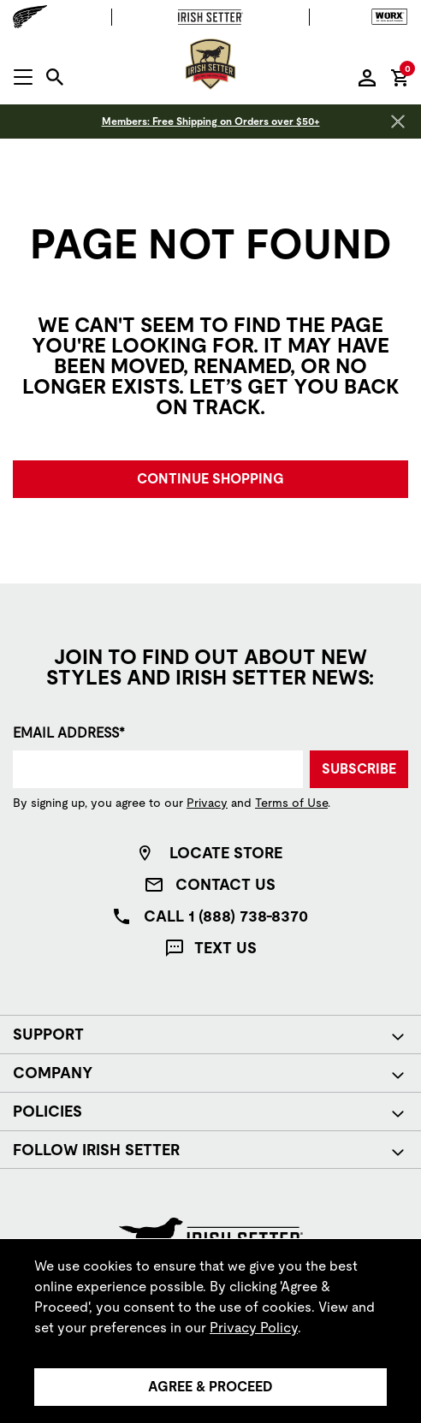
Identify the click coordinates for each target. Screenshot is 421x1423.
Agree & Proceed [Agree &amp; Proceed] (210, 1387)
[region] (210, 1330)
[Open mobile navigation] (23, 77)
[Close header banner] (398, 121)
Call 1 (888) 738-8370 (226, 916)
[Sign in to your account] (367, 77)
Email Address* (69, 733)
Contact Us (225, 884)
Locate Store (225, 853)
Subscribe (359, 769)
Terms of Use (291, 802)
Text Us (225, 948)
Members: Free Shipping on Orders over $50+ (211, 121)
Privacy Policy (254, 1327)
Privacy (207, 802)
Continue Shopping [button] (210, 479)
